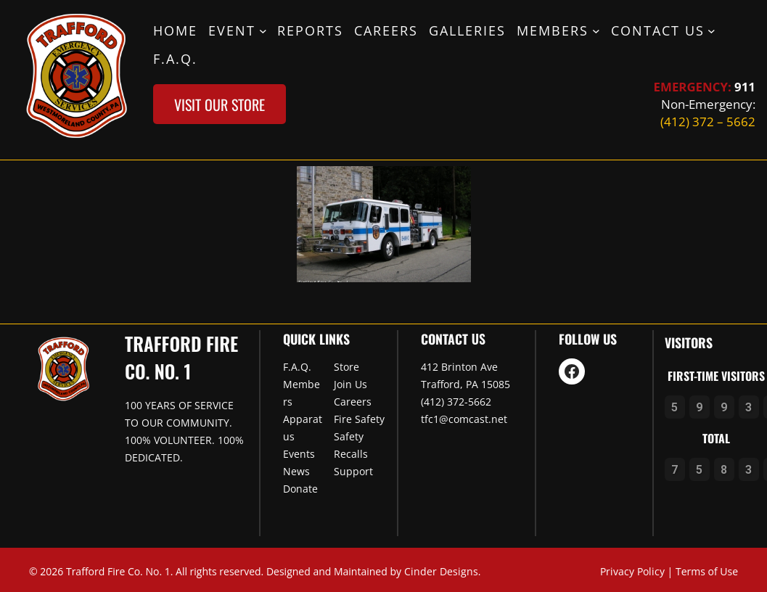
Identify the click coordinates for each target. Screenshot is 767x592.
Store (346, 367)
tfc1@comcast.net (464, 419)
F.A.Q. (297, 367)
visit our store (219, 104)
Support (353, 471)
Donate (300, 489)
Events (299, 454)
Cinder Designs (441, 571)
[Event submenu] (263, 30)
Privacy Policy (632, 571)
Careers (353, 401)
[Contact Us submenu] (711, 30)
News (296, 471)
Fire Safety (359, 419)
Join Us (350, 384)
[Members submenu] (596, 30)
